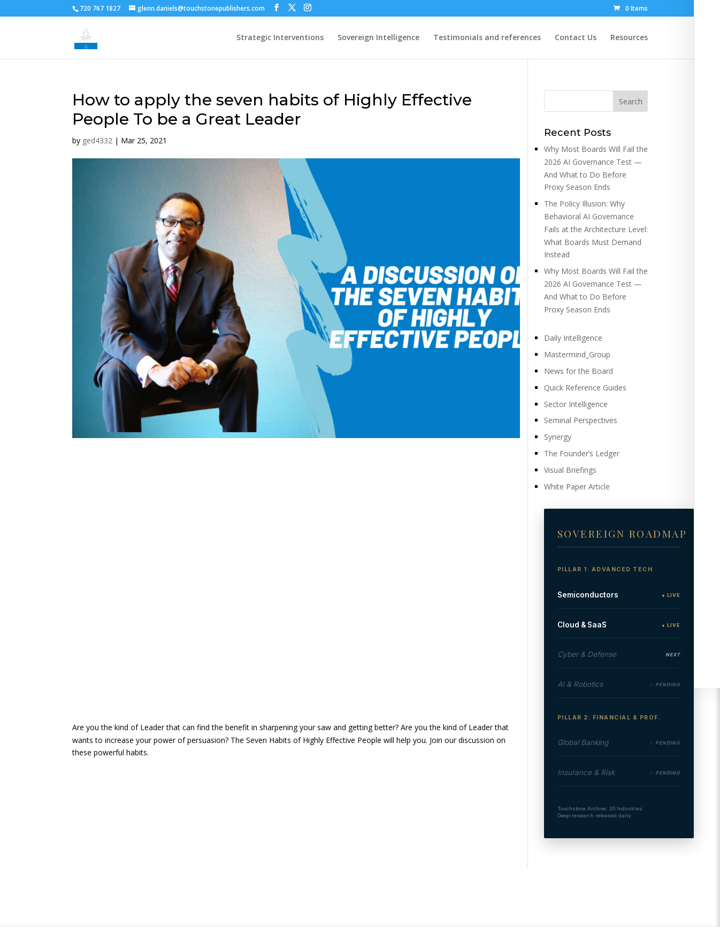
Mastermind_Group (577, 354)
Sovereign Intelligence (378, 38)
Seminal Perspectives (580, 420)
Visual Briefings (570, 470)
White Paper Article (577, 486)
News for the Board (578, 371)
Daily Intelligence (573, 338)
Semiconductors (587, 595)
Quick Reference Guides (585, 387)
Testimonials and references (487, 38)
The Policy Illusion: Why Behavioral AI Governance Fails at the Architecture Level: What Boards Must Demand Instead (596, 228)
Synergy (557, 437)
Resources (629, 38)
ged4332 (97, 140)
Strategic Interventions (280, 38)
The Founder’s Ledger (581, 453)
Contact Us (575, 38)
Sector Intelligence (576, 404)
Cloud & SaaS (582, 624)
